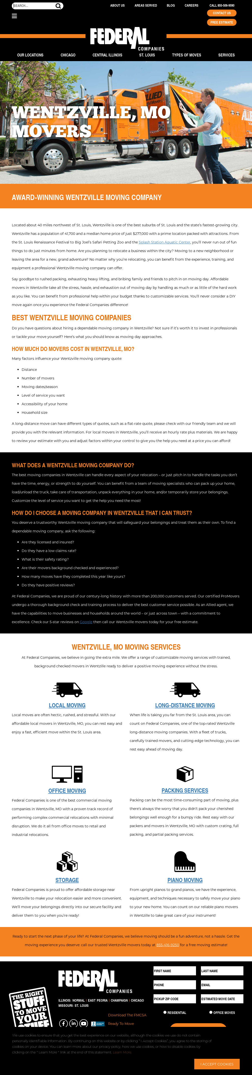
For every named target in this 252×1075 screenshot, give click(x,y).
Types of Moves (186, 55)
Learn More (122, 1052)
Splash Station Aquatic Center (164, 242)
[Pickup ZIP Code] (175, 998)
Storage (67, 880)
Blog (171, 5)
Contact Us (222, 13)
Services (226, 55)
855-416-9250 (167, 944)
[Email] (222, 984)
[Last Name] (222, 970)
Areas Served (146, 5)
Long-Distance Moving (185, 705)
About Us (117, 5)
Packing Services (185, 790)
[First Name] (175, 970)
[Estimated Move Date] (222, 998)
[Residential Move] (165, 1012)
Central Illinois (107, 55)
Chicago (68, 55)
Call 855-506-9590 (222, 5)
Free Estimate (221, 22)
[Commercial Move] (210, 1012)
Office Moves (224, 1012)
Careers (191, 5)
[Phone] (175, 984)
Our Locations (30, 55)
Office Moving (67, 790)
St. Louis (147, 55)
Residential (177, 1012)
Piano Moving (185, 880)
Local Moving (67, 705)
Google (86, 621)
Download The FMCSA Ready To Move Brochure (127, 1024)
